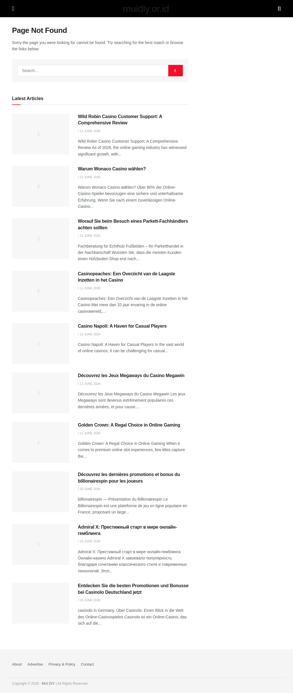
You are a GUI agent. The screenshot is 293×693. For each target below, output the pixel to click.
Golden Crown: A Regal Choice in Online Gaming (129, 425)
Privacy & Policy (62, 664)
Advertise (35, 664)
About (17, 664)
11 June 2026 (89, 131)
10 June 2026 (89, 489)
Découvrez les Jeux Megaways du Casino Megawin (131, 375)
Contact (87, 664)
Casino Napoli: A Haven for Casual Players (122, 326)
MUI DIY (48, 684)
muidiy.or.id (146, 8)
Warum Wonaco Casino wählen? (112, 168)
